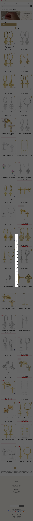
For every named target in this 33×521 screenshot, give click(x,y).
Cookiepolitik (22, 260)
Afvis (11, 268)
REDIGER (21, 268)
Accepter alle (16, 266)
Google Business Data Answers (16, 263)
